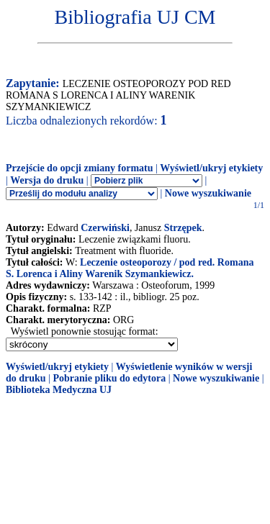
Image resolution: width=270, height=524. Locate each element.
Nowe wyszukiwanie (208, 193)
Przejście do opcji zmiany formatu (79, 168)
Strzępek (183, 227)
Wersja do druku (47, 180)
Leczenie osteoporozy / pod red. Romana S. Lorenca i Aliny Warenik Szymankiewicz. (129, 268)
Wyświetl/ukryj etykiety (211, 168)
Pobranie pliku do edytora (109, 378)
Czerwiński (105, 227)
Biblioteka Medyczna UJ (59, 389)
